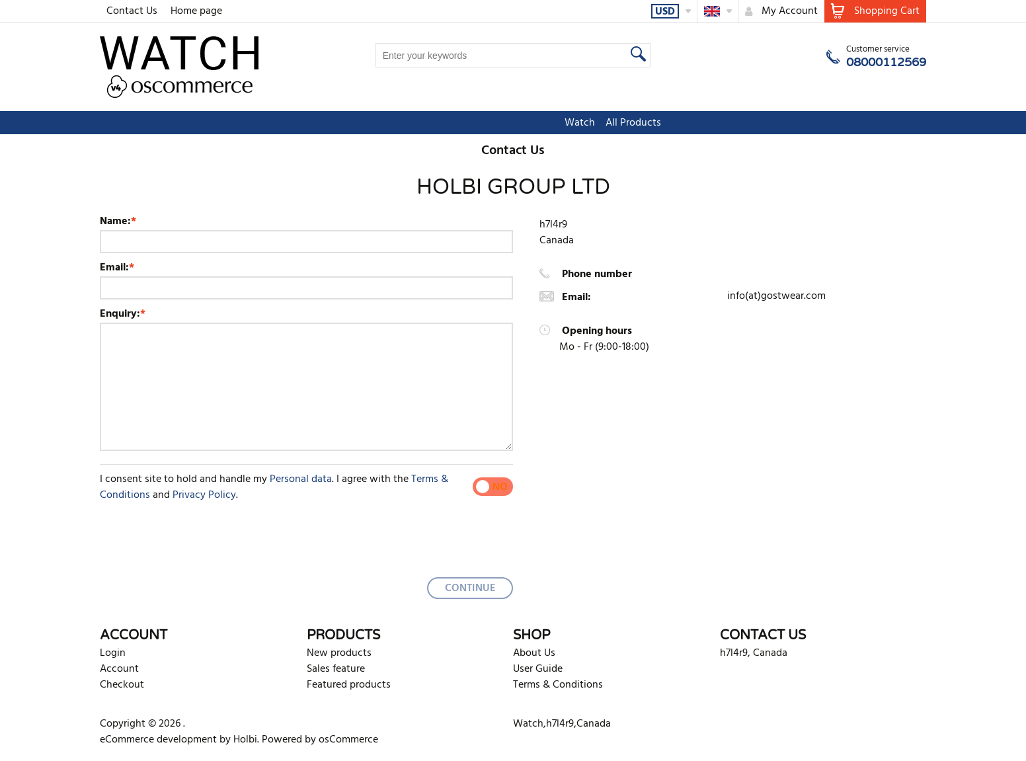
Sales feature (336, 669)
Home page (196, 11)
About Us (534, 653)
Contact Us (131, 11)
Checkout (122, 685)
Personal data (301, 479)
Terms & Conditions (558, 685)
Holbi (245, 739)
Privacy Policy (204, 495)
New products (339, 653)
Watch (480, 123)
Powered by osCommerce (320, 739)
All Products (533, 123)
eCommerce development (158, 739)
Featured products (349, 685)
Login (113, 653)
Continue (470, 588)
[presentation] (200, 535)
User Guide (538, 669)
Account (119, 669)
